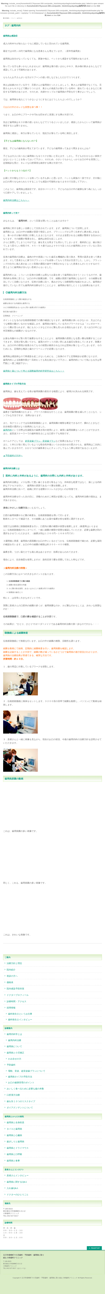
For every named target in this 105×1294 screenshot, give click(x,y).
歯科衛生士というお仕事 (20, 1014)
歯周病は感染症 (10, 36)
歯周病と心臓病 (14, 1135)
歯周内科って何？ (11, 213)
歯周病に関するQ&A (17, 1182)
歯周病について (14, 1046)
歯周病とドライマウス (18, 1148)
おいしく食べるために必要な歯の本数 (25, 1089)
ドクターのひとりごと (18, 1194)
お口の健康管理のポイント (21, 1082)
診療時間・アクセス (16, 1001)
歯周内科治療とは (11, 468)
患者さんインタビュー (18, 1175)
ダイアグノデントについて (20, 1107)
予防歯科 (11, 1065)
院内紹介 (11, 970)
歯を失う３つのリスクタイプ (21, 1101)
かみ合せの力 (14, 1059)
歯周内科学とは (14, 1034)
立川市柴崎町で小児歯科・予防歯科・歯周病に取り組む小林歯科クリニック (49, 1278)
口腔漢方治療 (13, 1095)
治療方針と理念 (14, 963)
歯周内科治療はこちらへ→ (16, 200)
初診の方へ (12, 976)
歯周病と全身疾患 (15, 1122)
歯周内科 (7, 430)
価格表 (10, 982)
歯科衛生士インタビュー (20, 1019)
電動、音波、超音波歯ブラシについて (26, 1071)
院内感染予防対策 (15, 988)
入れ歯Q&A (12, 1188)
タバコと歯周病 (14, 1129)
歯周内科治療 (14, 1040)
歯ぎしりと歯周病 (15, 1141)
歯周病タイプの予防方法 (14, 384)
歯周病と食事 (13, 1160)
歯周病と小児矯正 (15, 1053)
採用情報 (11, 1008)
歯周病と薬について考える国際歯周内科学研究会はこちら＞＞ (33, 371)
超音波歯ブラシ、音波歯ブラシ (40, 441)
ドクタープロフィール (18, 995)
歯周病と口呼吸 (14, 1154)
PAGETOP (95, 1248)
